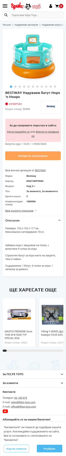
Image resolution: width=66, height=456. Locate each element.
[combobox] (33, 15)
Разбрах (49, 448)
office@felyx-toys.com (23, 406)
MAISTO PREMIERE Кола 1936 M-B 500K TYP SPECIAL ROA (18, 335)
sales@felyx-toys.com (23, 402)
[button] (11, 86)
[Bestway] (51, 106)
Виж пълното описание (19, 210)
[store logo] (25, 6)
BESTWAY (40, 170)
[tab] (33, 220)
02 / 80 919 (20, 397)
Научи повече (16, 448)
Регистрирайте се (18, 131)
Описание (12, 220)
